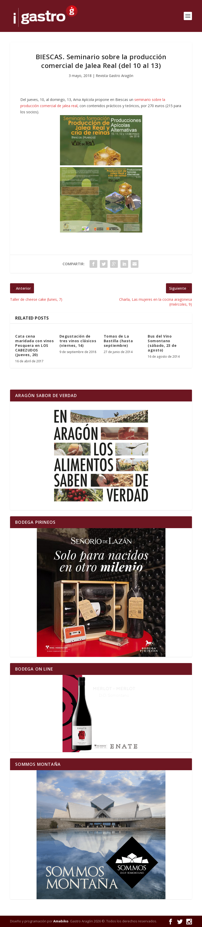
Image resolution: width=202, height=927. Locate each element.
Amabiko (60, 921)
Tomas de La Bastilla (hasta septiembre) (118, 341)
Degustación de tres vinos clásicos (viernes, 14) (77, 341)
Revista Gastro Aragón (114, 75)
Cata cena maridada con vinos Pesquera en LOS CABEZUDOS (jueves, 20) (34, 345)
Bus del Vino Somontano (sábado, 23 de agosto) (162, 343)
